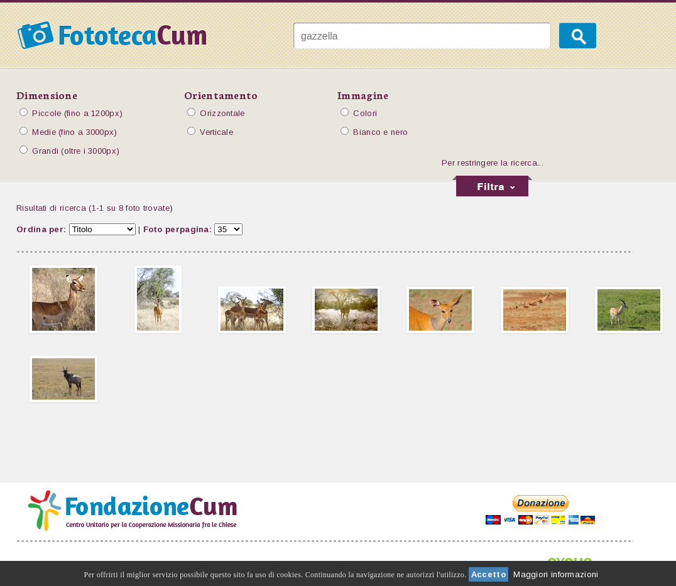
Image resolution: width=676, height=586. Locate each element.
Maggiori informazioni (555, 574)
